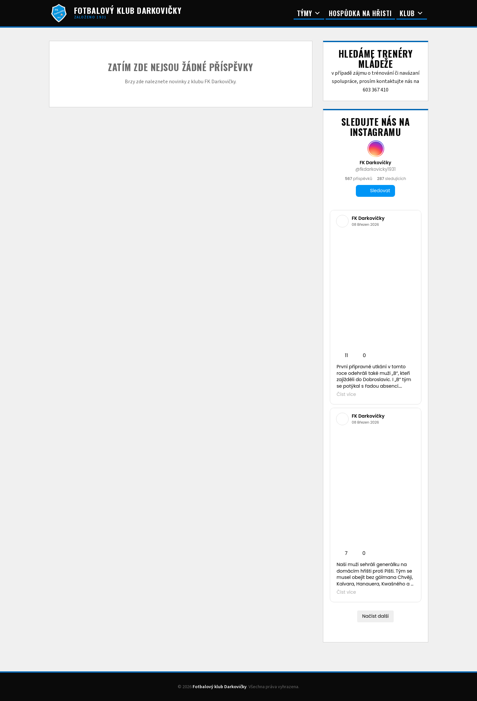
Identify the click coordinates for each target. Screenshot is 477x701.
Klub (412, 13)
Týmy (309, 13)
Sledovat (375, 190)
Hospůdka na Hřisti (360, 13)
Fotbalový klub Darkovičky (220, 687)
